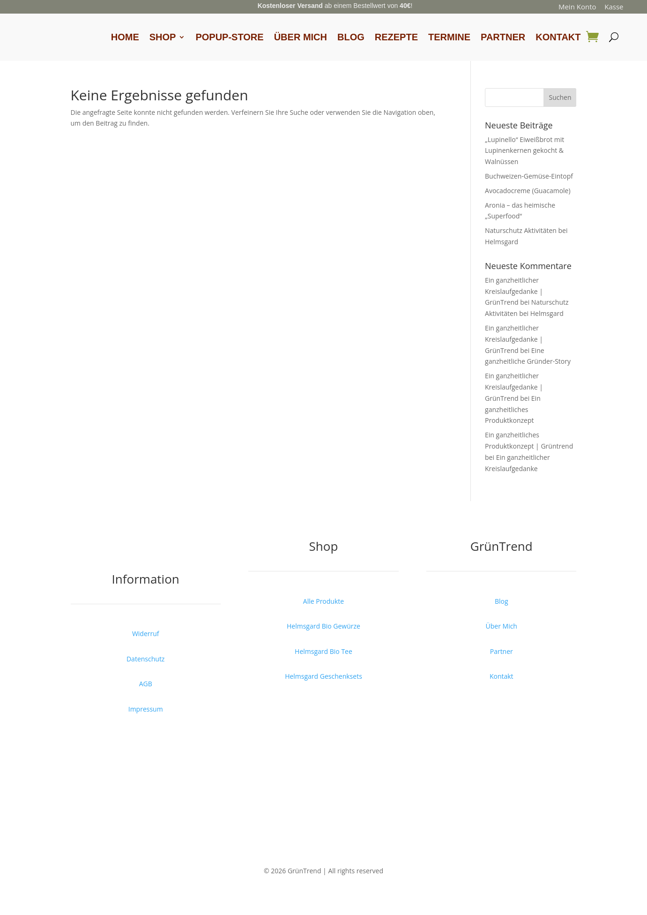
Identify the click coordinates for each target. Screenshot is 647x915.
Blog (350, 37)
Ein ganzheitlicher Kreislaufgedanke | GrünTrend (514, 291)
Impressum (145, 709)
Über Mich (300, 37)
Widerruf (145, 633)
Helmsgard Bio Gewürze (323, 626)
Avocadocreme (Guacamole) (528, 190)
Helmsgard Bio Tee (323, 651)
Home (125, 37)
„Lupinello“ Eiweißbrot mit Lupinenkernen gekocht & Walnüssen (524, 150)
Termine (449, 37)
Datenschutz (145, 658)
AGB (145, 683)
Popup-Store (229, 37)
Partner (503, 37)
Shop (162, 37)
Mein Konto (577, 6)
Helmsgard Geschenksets (323, 676)
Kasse (613, 6)
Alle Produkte (323, 601)
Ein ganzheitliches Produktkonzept (513, 409)
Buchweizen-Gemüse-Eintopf (529, 176)
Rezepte (396, 37)
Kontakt (557, 37)
